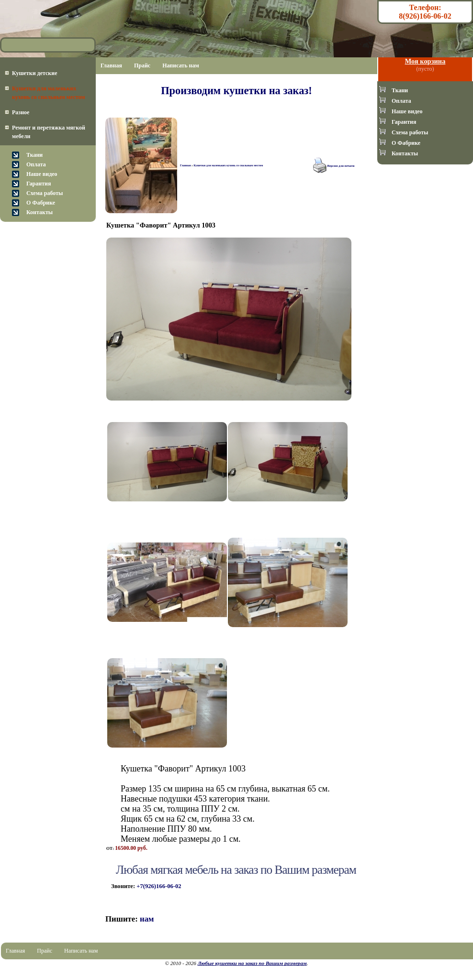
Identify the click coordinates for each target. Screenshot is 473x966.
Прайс (142, 65)
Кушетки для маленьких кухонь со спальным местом (228, 165)
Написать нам (180, 65)
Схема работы (44, 193)
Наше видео (41, 174)
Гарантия (38, 183)
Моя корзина (425, 61)
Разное (20, 112)
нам (147, 918)
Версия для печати (341, 165)
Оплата (36, 164)
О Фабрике (40, 202)
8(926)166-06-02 (425, 16)
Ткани (34, 155)
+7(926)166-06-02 (158, 886)
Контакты (39, 212)
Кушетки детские (34, 73)
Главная (111, 65)
